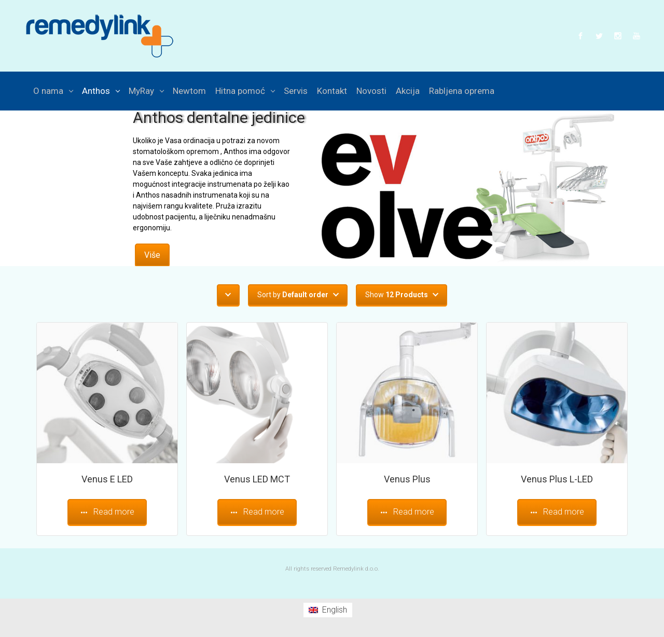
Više (152, 254)
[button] (228, 295)
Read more (107, 512)
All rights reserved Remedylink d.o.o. (332, 568)
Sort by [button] (292, 294)
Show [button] (396, 294)
